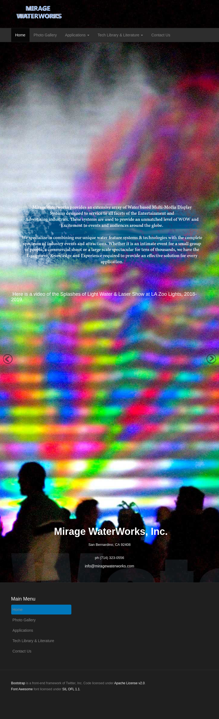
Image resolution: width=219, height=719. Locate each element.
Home (20, 35)
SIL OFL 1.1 (71, 689)
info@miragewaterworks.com (109, 566)
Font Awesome (22, 689)
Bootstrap (18, 683)
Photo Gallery (45, 35)
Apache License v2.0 (129, 683)
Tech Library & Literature (120, 35)
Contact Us (160, 35)
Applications (77, 35)
